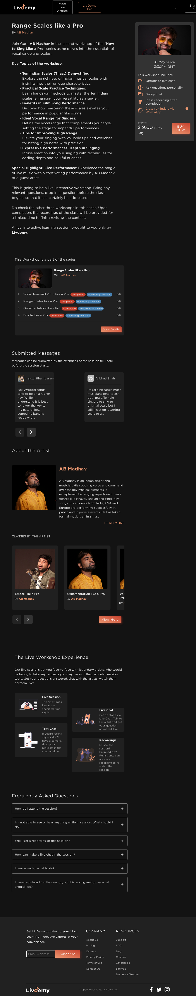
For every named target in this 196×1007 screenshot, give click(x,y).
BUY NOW (180, 128)
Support (121, 939)
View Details (111, 329)
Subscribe (68, 954)
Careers (91, 951)
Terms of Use (94, 962)
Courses (121, 957)
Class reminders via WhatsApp (156, 110)
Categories (123, 962)
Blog (119, 951)
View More (110, 619)
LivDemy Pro (90, 7)
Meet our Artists (62, 7)
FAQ (119, 945)
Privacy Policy (95, 957)
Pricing (90, 945)
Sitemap (121, 968)
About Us (92, 939)
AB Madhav (25, 32)
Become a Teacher (127, 974)
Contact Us (93, 968)
